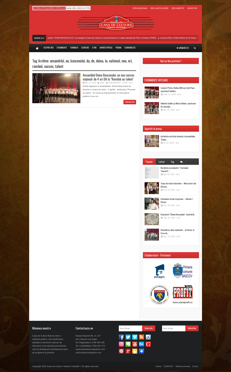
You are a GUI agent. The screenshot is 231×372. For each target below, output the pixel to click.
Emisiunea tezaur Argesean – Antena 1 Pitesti (177, 200)
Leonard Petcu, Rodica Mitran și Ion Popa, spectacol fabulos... (178, 89)
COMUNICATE (114, 83)
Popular (149, 161)
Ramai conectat (183, 366)
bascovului (77, 61)
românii (37, 66)
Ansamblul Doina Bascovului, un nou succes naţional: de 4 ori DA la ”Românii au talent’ (108, 77)
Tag (172, 161)
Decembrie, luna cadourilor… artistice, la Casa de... (177, 231)
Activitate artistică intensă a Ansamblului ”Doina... (178, 138)
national (114, 61)
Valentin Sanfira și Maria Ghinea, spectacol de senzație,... (178, 105)
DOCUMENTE (178, 8)
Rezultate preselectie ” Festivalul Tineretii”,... (174, 169)
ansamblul (57, 61)
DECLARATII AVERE (159, 8)
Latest (162, 161)
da (88, 61)
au (67, 61)
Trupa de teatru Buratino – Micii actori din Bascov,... (178, 185)
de (92, 61)
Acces (195, 366)
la (106, 61)
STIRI (125, 83)
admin (102, 83)
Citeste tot (129, 102)
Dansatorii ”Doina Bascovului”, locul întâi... (178, 214)
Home (158, 366)
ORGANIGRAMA (140, 8)
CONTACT (169, 366)
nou (124, 61)
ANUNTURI (192, 8)
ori (130, 61)
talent (59, 66)
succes (48, 66)
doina (99, 61)
